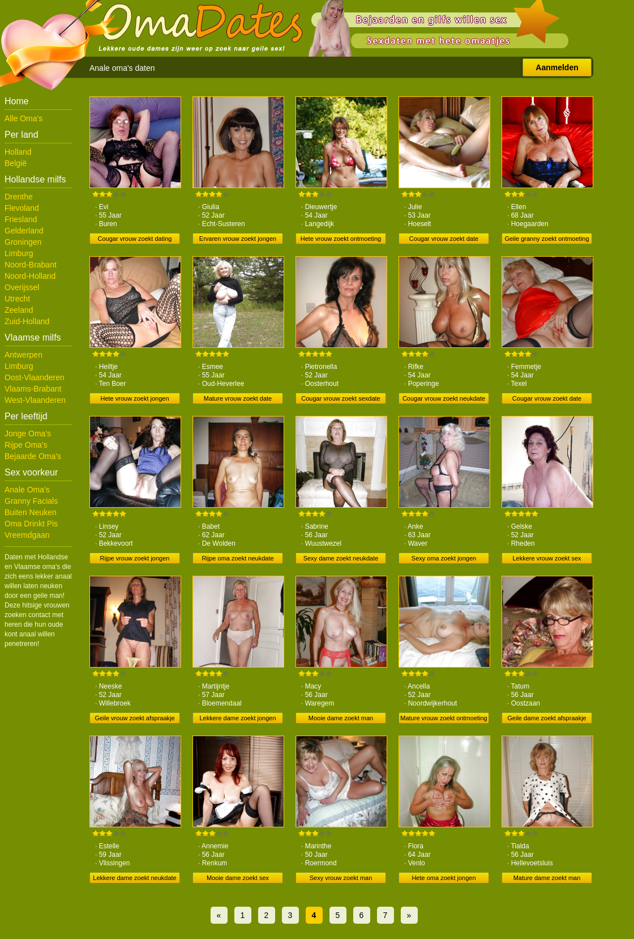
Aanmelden (557, 67)
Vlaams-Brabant (33, 388)
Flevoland (22, 208)
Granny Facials (31, 500)
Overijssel (22, 287)
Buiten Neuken (31, 512)
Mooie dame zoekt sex (238, 877)
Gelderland (24, 230)
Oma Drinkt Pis (31, 523)
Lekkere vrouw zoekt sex (546, 558)
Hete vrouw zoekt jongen (134, 398)
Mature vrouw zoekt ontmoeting (443, 718)
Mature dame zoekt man (547, 877)
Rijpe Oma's (26, 444)
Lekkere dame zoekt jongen (237, 718)
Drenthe (19, 196)
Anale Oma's (27, 489)
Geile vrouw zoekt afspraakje (134, 718)
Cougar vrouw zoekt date (443, 238)
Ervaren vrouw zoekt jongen (237, 238)
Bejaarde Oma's (33, 456)
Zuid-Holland (27, 321)
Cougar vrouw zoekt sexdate (340, 398)
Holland (18, 151)
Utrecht (17, 298)
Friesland (21, 219)
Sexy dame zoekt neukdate (341, 558)
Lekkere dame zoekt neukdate (134, 877)
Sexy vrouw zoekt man (341, 877)
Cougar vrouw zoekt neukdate (443, 398)
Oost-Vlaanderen (35, 377)
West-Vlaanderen (35, 400)
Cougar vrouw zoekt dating (135, 238)
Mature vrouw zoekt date (238, 398)
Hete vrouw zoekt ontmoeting (341, 238)
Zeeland (19, 310)
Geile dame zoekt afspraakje (546, 718)
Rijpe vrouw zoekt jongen (135, 558)
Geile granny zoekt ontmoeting (546, 238)
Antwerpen (23, 354)
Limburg (19, 253)
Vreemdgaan (27, 534)
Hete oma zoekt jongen (444, 877)
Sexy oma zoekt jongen (444, 558)
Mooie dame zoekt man (341, 718)
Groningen (23, 242)
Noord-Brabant (31, 264)
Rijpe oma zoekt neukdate (237, 558)
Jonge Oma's (28, 433)
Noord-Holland (30, 276)
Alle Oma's (23, 118)
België (16, 163)
